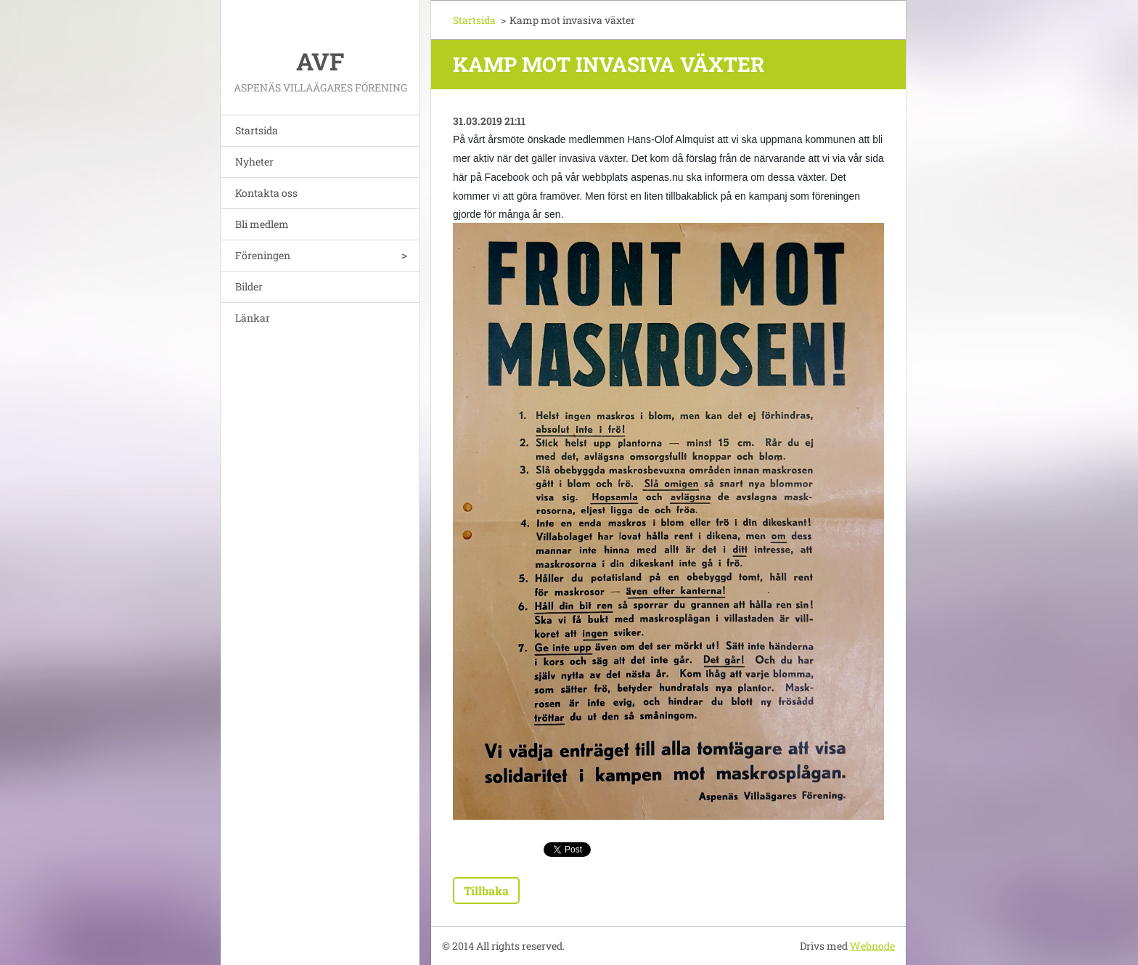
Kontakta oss (266, 193)
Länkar (252, 318)
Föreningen (262, 255)
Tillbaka (486, 890)
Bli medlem (262, 224)
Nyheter (254, 161)
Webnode (872, 946)
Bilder (249, 286)
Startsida (256, 130)
